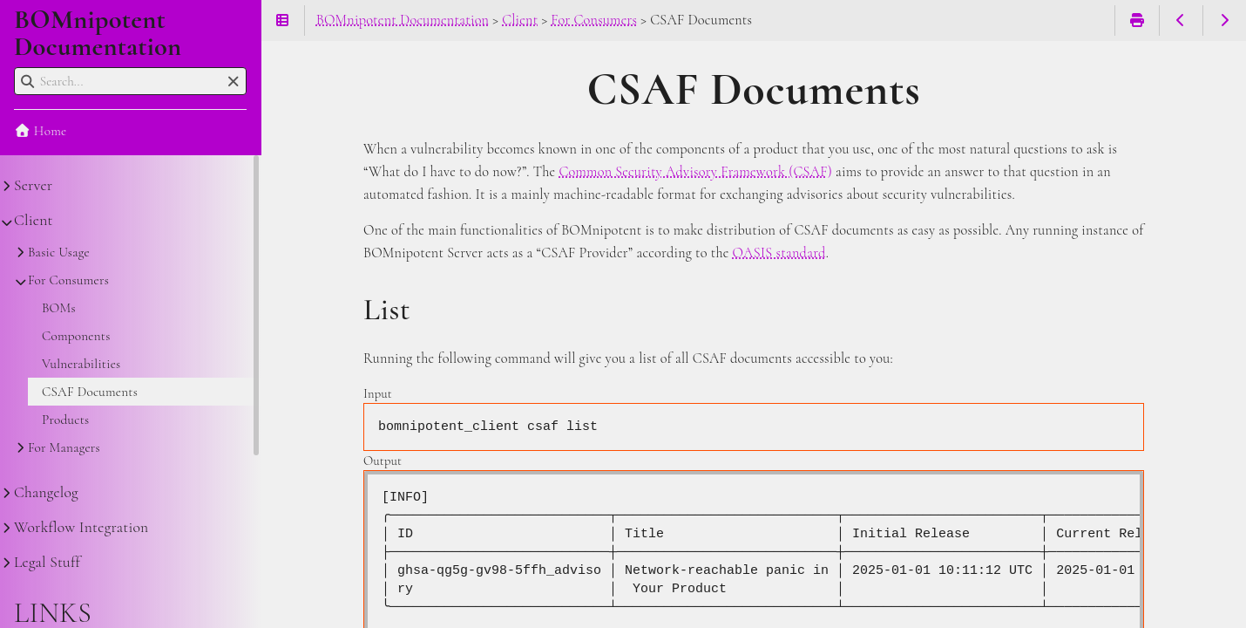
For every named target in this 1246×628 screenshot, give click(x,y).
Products (65, 419)
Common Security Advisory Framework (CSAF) (695, 172)
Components (76, 336)
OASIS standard (779, 253)
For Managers (64, 447)
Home (40, 131)
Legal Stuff (47, 562)
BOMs (59, 308)
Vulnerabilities (81, 364)
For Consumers (68, 280)
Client (33, 220)
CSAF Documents (90, 391)
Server (33, 185)
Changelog (46, 492)
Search (15, 67)
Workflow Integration (81, 527)
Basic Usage (59, 252)
